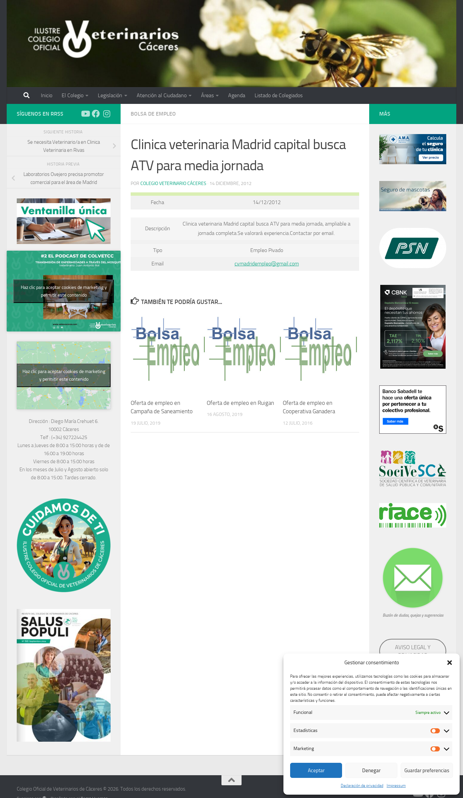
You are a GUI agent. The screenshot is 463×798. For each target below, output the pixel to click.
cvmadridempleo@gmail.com (267, 263)
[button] (449, 662)
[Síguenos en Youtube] (85, 114)
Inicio (46, 95)
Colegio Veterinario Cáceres (173, 183)
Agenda (236, 95)
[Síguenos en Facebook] (96, 114)
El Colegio (72, 95)
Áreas (207, 95)
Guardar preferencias (426, 771)
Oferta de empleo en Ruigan (240, 403)
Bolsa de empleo (153, 114)
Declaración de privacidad (362, 785)
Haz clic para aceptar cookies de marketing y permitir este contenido (64, 291)
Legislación (110, 95)
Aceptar (316, 771)
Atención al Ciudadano (162, 95)
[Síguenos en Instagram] (107, 114)
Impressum (396, 785)
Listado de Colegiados (279, 95)
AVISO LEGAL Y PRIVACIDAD (413, 651)
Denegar (371, 771)
